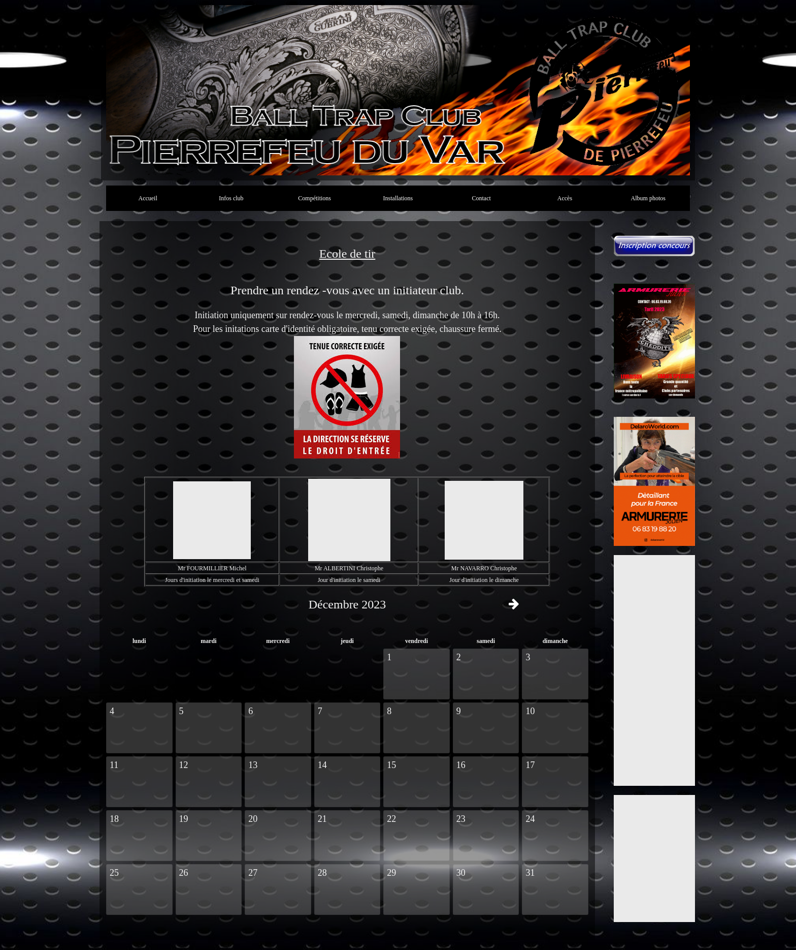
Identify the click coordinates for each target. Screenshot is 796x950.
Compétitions (314, 198)
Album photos (648, 198)
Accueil (147, 198)
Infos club (231, 198)
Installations (398, 198)
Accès (564, 198)
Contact (481, 198)
